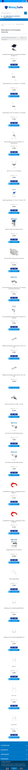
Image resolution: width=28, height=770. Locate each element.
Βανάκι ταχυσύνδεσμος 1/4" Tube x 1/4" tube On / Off (14, 200)
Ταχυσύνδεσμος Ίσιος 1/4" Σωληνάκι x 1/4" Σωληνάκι (14, 83)
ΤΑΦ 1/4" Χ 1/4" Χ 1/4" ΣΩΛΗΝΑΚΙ (14, 171)
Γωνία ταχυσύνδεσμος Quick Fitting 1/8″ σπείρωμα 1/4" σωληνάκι (14, 317)
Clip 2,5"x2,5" (14, 724)
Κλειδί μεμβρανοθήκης (14, 579)
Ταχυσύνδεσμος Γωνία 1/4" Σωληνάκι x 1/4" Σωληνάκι (14, 112)
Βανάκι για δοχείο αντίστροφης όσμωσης (14, 229)
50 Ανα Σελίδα (4, 39)
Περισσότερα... (15, 67)
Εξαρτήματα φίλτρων (11, 24)
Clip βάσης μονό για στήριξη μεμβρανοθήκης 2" (14, 608)
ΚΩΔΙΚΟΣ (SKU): (13, 58)
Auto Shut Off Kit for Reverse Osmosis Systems (14, 258)
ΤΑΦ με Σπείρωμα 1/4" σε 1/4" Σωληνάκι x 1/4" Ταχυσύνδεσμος (14, 142)
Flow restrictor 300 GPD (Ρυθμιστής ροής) (14, 433)
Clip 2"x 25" (14, 695)
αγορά (15, 64)
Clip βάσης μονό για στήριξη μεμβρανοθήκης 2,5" (14, 637)
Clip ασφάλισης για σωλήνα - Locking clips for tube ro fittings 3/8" (14, 521)
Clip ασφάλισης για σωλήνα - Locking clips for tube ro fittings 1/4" (14, 492)
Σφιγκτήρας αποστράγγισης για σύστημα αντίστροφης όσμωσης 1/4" (14, 55)
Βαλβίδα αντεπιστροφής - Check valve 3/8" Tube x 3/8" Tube (14, 375)
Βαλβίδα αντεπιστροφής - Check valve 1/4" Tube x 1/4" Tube (14, 346)
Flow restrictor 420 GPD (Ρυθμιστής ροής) (14, 462)
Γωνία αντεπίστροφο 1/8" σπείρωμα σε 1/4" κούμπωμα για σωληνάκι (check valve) (14, 288)
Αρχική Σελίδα (3, 24)
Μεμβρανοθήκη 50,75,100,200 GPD (14, 549)
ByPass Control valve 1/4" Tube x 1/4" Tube (14, 404)
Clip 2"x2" (14, 666)
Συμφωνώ (14, 768)
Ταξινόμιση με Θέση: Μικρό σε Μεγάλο (9, 37)
